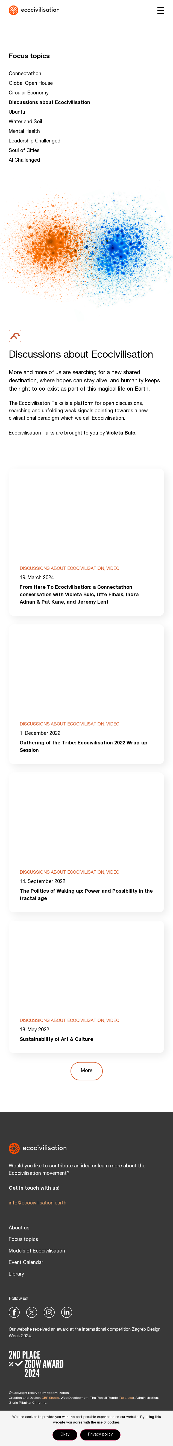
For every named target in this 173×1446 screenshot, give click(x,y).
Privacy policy (100, 1435)
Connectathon (25, 74)
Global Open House (31, 83)
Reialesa (126, 1398)
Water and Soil (25, 122)
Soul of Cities (24, 150)
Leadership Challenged (34, 141)
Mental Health (24, 131)
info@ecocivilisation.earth (37, 1203)
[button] (87, 1071)
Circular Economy (29, 93)
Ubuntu (17, 112)
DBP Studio (50, 1398)
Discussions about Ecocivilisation (49, 102)
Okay (64, 1435)
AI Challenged (24, 160)
